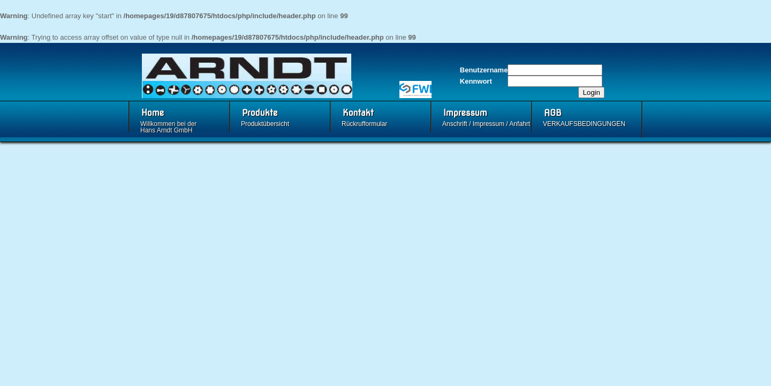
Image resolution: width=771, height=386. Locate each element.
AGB (553, 113)
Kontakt (358, 113)
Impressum (465, 113)
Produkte (260, 113)
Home (152, 113)
